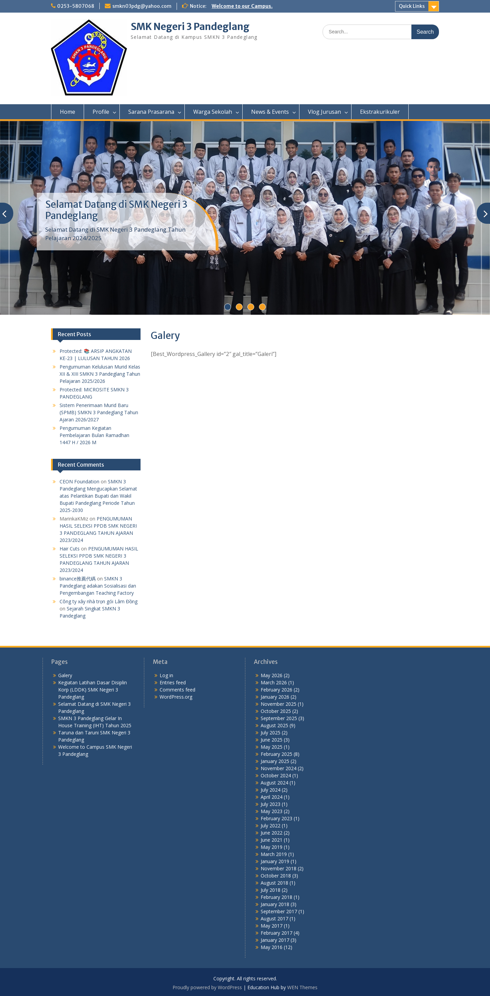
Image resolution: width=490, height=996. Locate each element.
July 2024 (270, 790)
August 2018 (274, 883)
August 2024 (274, 782)
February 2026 (276, 689)
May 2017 (271, 925)
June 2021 (271, 840)
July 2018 (270, 890)
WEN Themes (302, 987)
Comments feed (177, 689)
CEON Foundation (79, 481)
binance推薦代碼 (78, 578)
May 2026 (271, 675)
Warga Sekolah (212, 111)
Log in (166, 675)
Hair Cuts (70, 548)
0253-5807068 (75, 6)
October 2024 (276, 775)
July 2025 (270, 732)
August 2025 (274, 725)
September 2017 (279, 911)
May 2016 (271, 947)
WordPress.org (176, 697)
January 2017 (275, 940)
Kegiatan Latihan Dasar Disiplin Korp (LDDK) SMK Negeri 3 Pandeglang (92, 689)
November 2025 (278, 704)
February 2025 (276, 754)
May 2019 (271, 847)
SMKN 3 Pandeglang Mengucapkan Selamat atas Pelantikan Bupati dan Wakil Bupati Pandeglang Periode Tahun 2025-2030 (98, 495)
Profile (101, 111)
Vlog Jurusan (324, 111)
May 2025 (271, 747)
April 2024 (271, 797)
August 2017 (274, 918)
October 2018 (276, 875)
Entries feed (173, 682)
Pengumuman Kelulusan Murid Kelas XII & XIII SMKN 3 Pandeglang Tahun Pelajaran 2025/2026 (100, 373)
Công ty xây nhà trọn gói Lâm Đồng (98, 601)
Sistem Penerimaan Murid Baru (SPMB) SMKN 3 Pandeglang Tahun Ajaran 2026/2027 (99, 412)
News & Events (270, 111)
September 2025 (279, 718)
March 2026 (274, 682)
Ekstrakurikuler (380, 111)
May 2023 (271, 811)
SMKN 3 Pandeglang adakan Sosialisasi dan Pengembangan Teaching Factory (98, 585)
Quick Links (412, 6)
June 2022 (271, 832)
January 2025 (275, 761)
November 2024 (278, 768)
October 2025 (276, 711)
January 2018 (275, 904)
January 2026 (275, 697)
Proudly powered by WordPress (207, 987)
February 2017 (276, 933)
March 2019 (274, 854)
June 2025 (271, 739)
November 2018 (278, 868)
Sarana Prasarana (151, 111)
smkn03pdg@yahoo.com (142, 6)
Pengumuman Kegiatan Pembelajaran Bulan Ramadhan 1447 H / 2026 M (94, 435)
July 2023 (270, 804)
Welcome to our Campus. (242, 6)
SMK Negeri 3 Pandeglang (190, 26)
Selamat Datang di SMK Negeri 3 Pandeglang (116, 210)
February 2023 (276, 818)
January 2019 (275, 861)
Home (67, 111)
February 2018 (276, 897)
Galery (65, 675)
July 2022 (270, 825)
